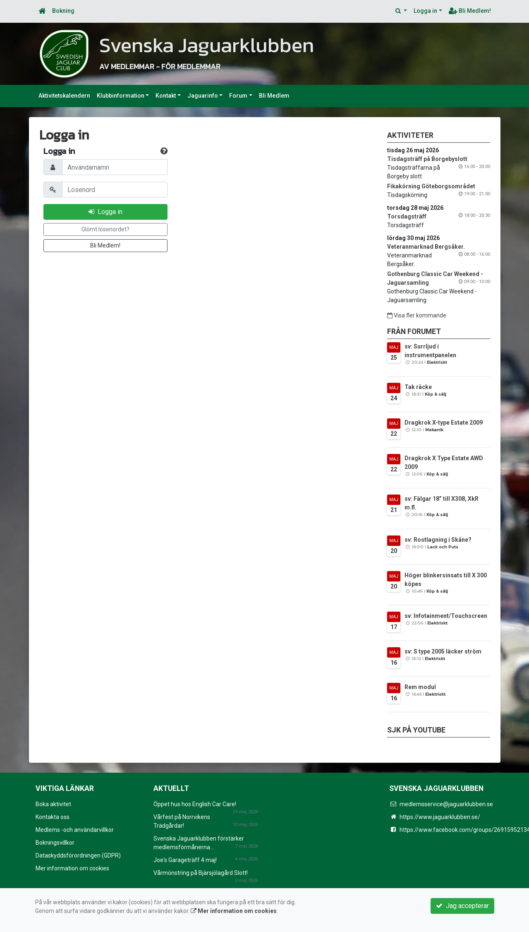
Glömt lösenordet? (105, 229)
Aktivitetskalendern (64, 95)
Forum (238, 95)
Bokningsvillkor (55, 842)
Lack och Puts (442, 546)
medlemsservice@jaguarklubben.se (446, 804)
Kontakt (166, 95)
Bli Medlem (274, 95)
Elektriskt (437, 362)
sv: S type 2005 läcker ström (443, 651)
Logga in (425, 10)
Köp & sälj (435, 394)
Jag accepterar (462, 906)
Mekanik (434, 429)
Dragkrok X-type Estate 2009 (444, 422)
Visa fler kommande (416, 315)
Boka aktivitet (53, 804)
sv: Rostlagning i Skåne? (438, 539)
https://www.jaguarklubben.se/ (440, 817)
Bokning (63, 10)
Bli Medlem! (470, 10)
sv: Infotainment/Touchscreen (446, 616)
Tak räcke (418, 387)
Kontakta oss (52, 817)
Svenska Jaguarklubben (210, 44)
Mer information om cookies (72, 868)
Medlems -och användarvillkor (75, 829)
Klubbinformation (120, 95)
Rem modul (420, 687)
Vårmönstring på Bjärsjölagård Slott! (200, 873)
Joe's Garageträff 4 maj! (185, 860)
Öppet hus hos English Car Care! (194, 804)
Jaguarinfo (202, 95)
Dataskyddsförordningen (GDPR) (78, 855)
